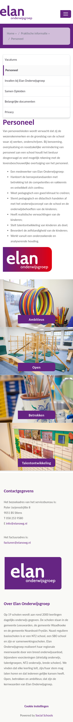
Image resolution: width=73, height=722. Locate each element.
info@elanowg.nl (16, 523)
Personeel (11, 70)
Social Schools (44, 715)
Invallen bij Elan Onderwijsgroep (25, 80)
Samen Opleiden (15, 91)
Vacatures (11, 59)
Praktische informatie (34, 33)
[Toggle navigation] (65, 14)
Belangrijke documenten (20, 101)
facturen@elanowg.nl (17, 542)
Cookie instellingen (36, 706)
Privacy (9, 112)
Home (10, 33)
